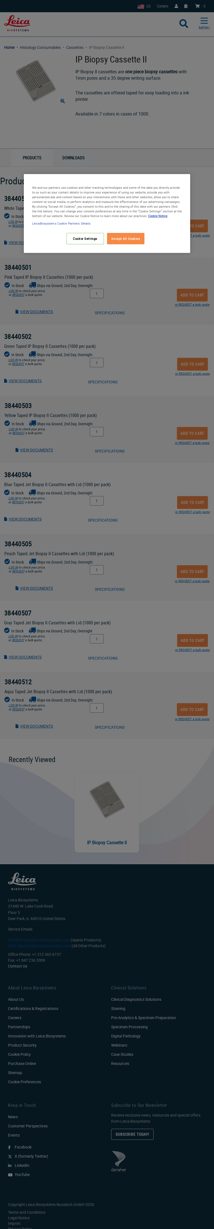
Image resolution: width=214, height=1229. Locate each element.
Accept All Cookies (125, 239)
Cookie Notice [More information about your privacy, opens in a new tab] (157, 216)
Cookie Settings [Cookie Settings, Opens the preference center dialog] (85, 239)
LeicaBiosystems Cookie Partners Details (61, 224)
